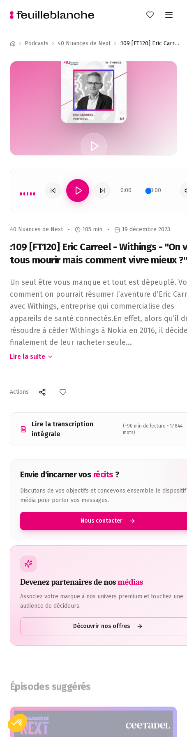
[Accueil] (13, 43)
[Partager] (42, 392)
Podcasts (36, 43)
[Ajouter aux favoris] (63, 392)
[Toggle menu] (169, 15)
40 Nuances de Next (84, 43)
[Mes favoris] (150, 14)
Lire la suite (31, 356)
